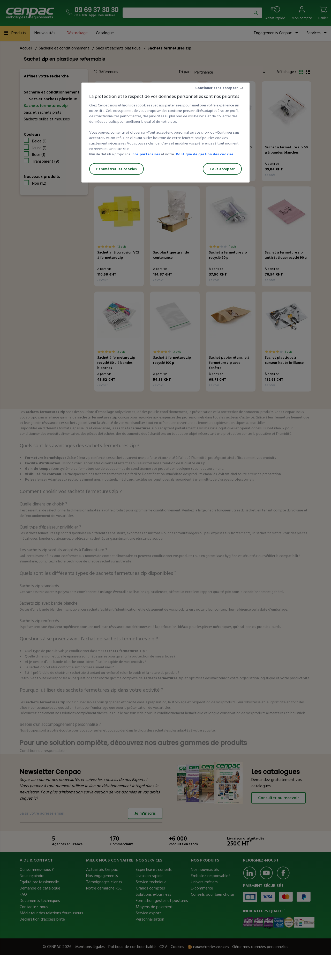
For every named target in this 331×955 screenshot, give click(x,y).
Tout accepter (222, 169)
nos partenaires (146, 154)
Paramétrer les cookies (116, 169)
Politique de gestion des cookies (205, 154)
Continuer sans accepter (216, 88)
